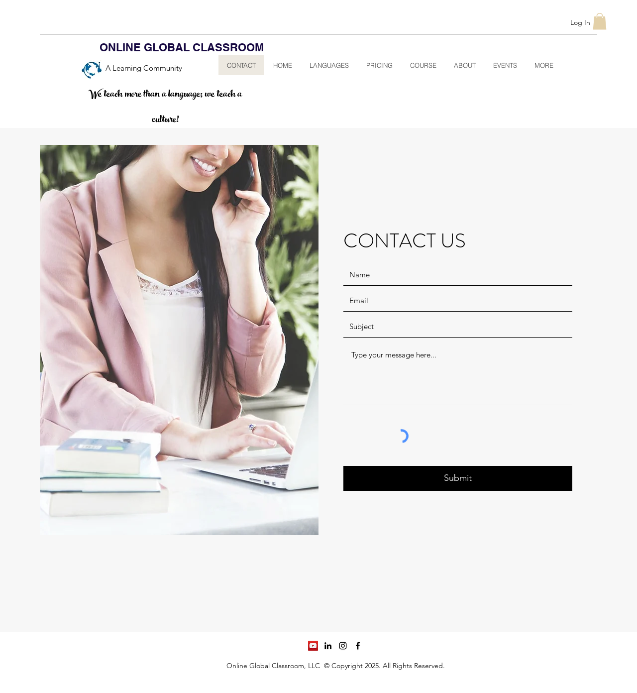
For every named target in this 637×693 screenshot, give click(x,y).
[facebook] (358, 646)
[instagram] (343, 646)
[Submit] (457, 478)
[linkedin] (328, 646)
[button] (600, 21)
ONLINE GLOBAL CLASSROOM (182, 47)
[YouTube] (313, 646)
